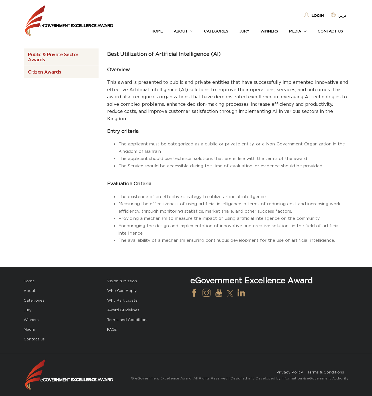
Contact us (330, 31)
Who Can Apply (122, 291)
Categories (216, 31)
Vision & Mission (122, 281)
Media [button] (297, 31)
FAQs (112, 329)
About (30, 291)
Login (318, 15)
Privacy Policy (290, 372)
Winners (269, 31)
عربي (342, 15)
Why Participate (122, 300)
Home (157, 31)
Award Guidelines (123, 310)
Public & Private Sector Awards (53, 57)
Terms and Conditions (127, 320)
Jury (244, 31)
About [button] (183, 31)
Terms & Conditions (325, 372)
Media (29, 329)
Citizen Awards (44, 71)
